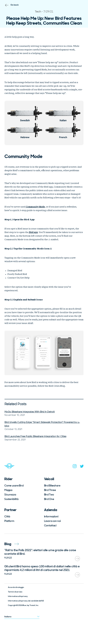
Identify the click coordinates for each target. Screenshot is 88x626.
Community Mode (35, 207)
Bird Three (50, 490)
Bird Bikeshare (52, 485)
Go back (14, 4)
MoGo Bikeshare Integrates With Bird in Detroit (29, 411)
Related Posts (15, 404)
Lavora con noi (52, 521)
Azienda (50, 509)
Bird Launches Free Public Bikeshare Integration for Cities (35, 436)
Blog (11, 544)
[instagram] (75, 466)
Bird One (49, 499)
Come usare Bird (14, 485)
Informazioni (51, 516)
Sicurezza (10, 494)
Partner (10, 509)
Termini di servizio (15, 592)
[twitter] (82, 467)
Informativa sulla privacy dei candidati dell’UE (26, 601)
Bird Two (49, 494)
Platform (9, 521)
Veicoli (49, 479)
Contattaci (50, 525)
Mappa (8, 490)
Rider (8, 479)
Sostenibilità (11, 499)
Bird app (33, 232)
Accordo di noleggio (16, 587)
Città (7, 516)
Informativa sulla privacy (18, 596)
